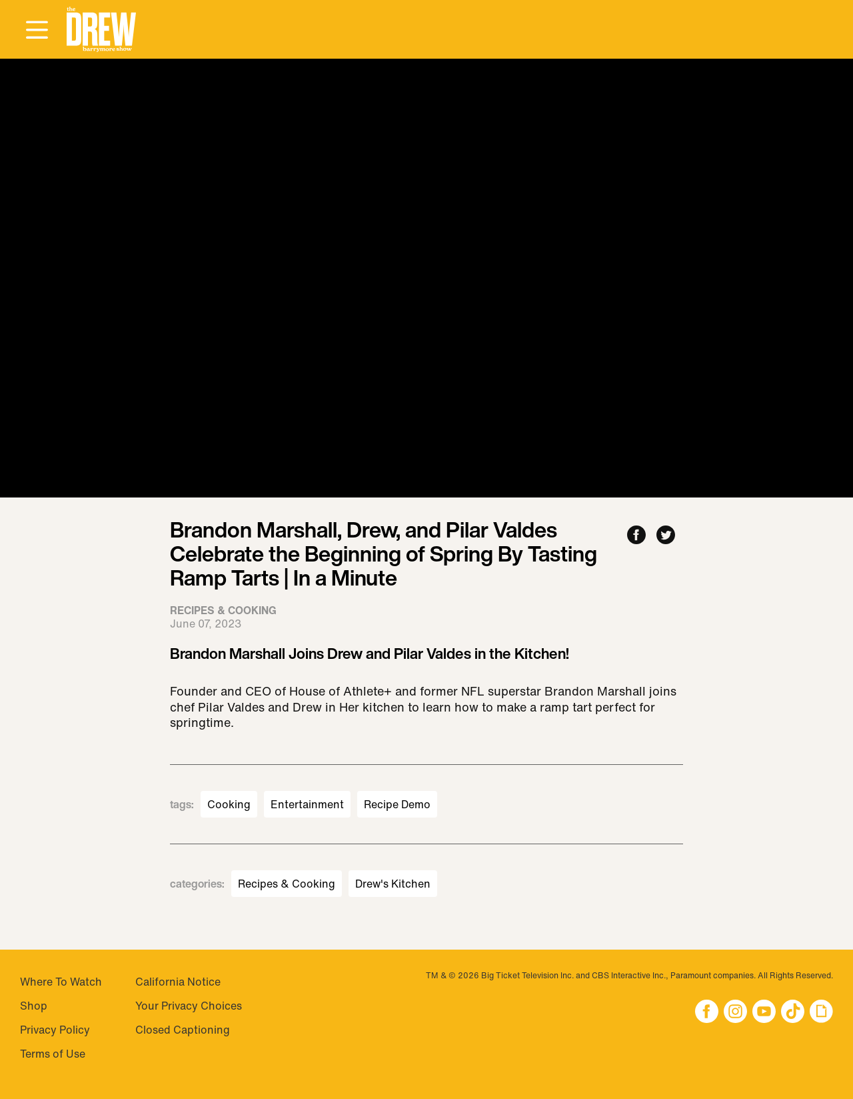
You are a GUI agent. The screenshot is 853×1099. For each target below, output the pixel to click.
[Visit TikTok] (792, 1013)
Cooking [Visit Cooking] (229, 804)
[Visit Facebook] (706, 1013)
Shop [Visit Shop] (33, 1006)
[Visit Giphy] (821, 1013)
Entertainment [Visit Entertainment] (307, 804)
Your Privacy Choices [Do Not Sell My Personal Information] (188, 1006)
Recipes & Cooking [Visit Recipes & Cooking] (286, 883)
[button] (101, 29)
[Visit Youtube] (764, 1013)
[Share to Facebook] (636, 535)
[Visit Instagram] (735, 1013)
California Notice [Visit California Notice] (178, 982)
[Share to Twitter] (665, 535)
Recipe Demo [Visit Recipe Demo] (397, 804)
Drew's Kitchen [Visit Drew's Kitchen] (392, 883)
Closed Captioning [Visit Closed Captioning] (182, 1030)
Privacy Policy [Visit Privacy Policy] (55, 1030)
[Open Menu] (36, 30)
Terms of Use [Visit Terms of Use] (52, 1054)
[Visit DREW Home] (101, 29)
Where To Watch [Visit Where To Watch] (61, 982)
